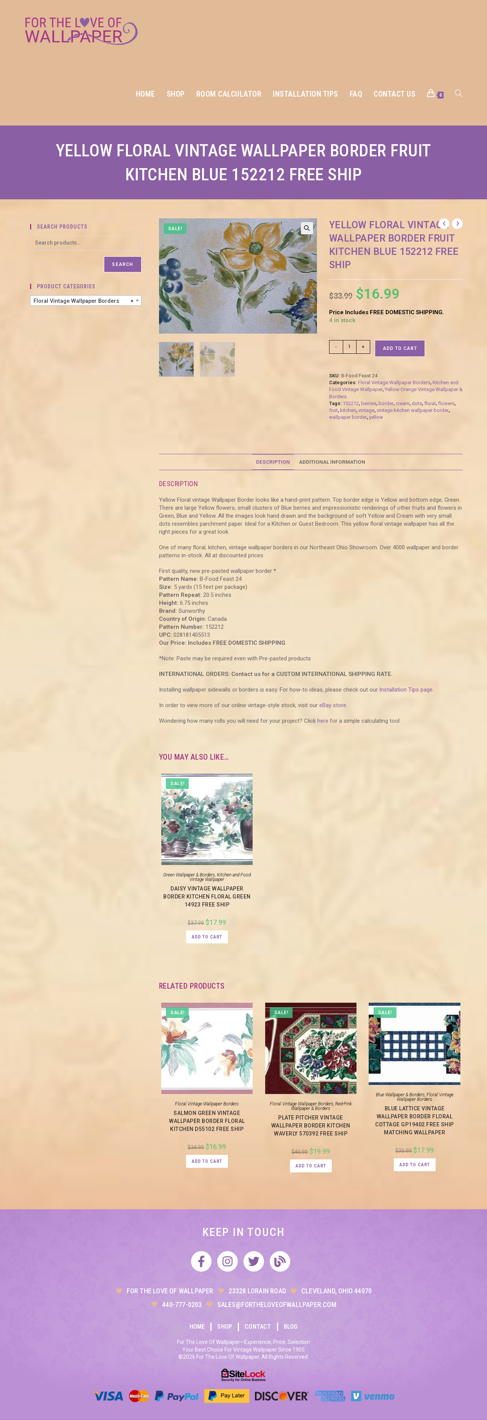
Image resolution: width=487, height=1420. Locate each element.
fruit (333, 410)
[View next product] (457, 223)
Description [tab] (273, 462)
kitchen (348, 410)
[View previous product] (444, 223)
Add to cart (400, 348)
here (322, 720)
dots (417, 403)
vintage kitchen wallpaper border (413, 410)
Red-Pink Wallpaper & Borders (321, 1106)
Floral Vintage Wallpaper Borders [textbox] (83, 301)
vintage (366, 410)
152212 (351, 403)
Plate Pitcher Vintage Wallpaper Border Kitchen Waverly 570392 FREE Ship (310, 1126)
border (386, 403)
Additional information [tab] (332, 462)
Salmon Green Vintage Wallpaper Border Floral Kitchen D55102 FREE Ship (207, 1121)
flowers (446, 403)
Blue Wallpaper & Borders (400, 1094)
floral (430, 403)
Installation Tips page (406, 689)
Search (122, 264)
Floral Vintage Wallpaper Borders (394, 382)
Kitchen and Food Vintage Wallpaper (220, 877)
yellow (376, 417)
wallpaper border (348, 417)
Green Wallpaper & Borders (189, 875)
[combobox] (86, 300)
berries (368, 403)
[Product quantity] (349, 347)
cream (402, 403)
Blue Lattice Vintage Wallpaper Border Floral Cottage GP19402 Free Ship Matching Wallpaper (414, 1120)
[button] (307, 228)
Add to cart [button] (207, 937)
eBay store (332, 705)
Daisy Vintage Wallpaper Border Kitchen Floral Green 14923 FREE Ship (207, 897)
